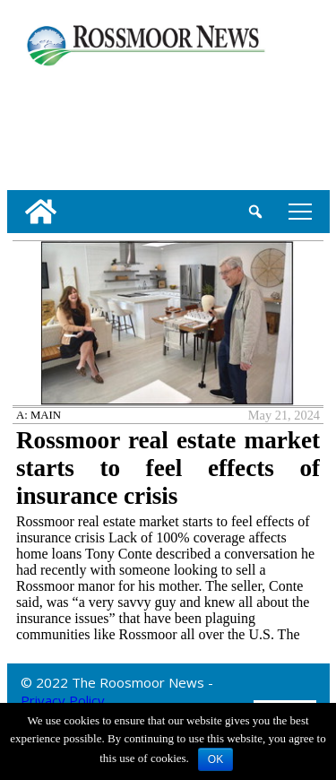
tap (300, 211)
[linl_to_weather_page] (65, 124)
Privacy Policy (63, 700)
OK (215, 759)
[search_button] (255, 211)
